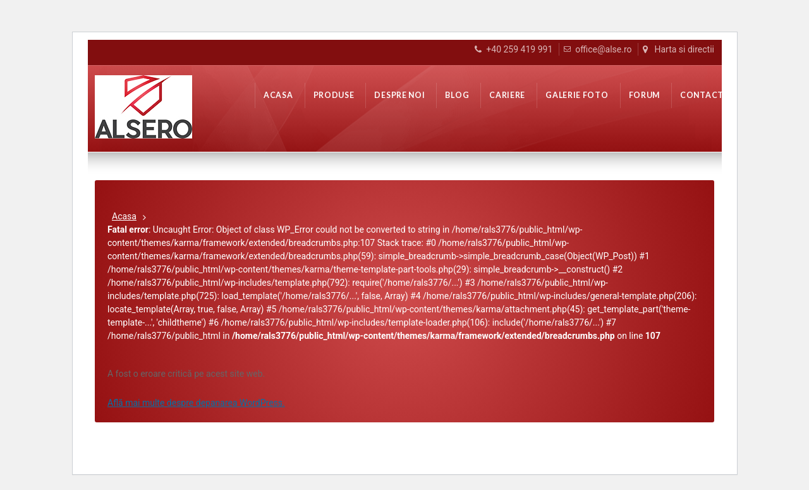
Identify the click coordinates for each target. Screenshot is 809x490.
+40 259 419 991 (519, 49)
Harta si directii (684, 49)
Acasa (124, 216)
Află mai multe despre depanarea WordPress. (196, 403)
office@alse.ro (603, 49)
